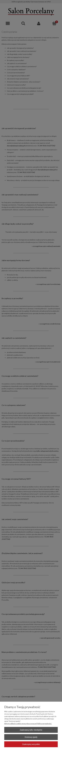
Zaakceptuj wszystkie (31, 744)
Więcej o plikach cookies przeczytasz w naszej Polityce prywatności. (28, 724)
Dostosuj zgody (31, 737)
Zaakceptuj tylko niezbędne (31, 730)
